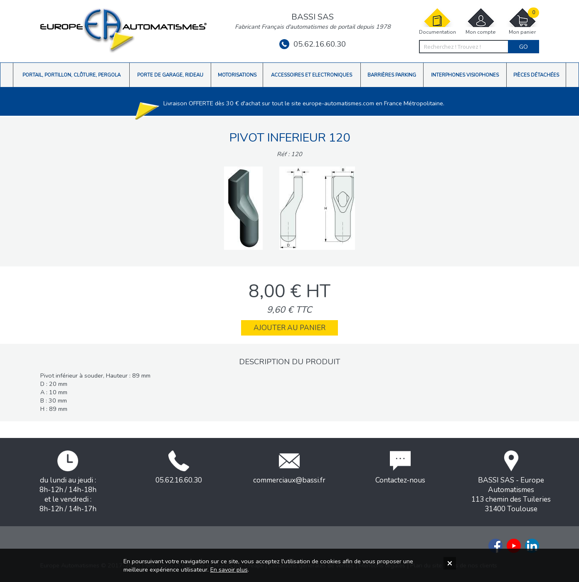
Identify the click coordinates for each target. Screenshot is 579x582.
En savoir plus (229, 569)
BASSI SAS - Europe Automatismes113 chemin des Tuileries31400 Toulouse (511, 482)
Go (523, 46)
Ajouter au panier (289, 328)
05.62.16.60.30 (312, 44)
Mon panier (522, 21)
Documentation (437, 21)
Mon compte (481, 21)
